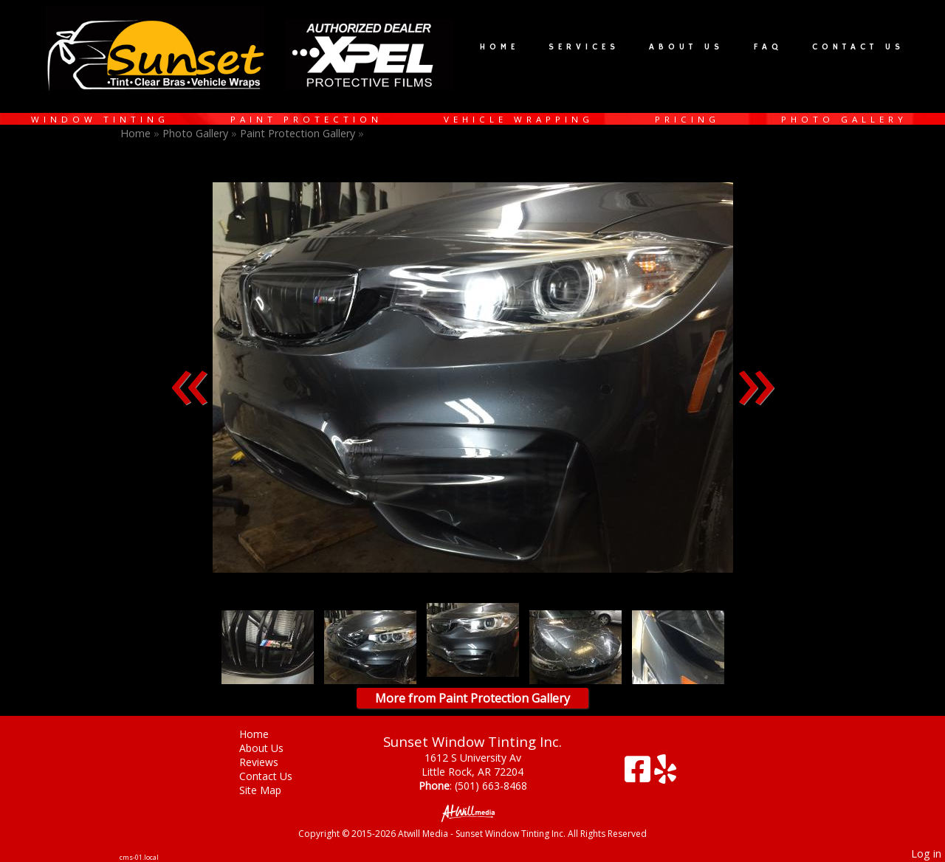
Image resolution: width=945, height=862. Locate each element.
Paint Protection (306, 119)
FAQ (768, 47)
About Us (686, 47)
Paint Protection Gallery (299, 133)
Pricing (687, 119)
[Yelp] (665, 775)
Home (499, 47)
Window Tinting (100, 119)
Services (584, 47)
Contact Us (858, 47)
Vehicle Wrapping (519, 119)
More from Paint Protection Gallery (472, 698)
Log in (926, 854)
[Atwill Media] (472, 812)
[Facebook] (639, 775)
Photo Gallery (844, 119)
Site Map (271, 790)
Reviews (269, 762)
